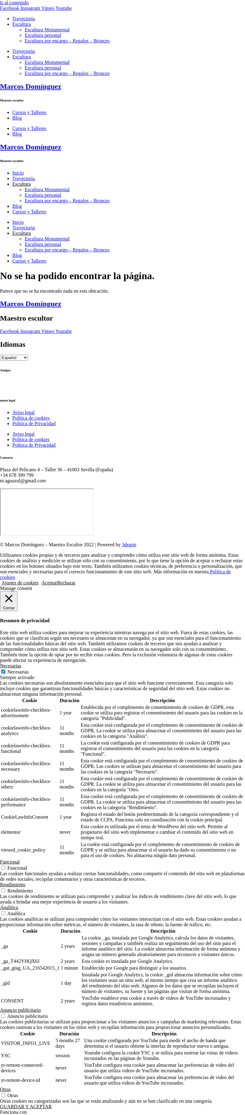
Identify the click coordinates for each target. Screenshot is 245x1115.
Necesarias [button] (10, 665)
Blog (17, 118)
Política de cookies (31, 418)
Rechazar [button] (66, 582)
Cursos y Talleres (29, 112)
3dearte (129, 544)
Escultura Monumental (47, 29)
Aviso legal (23, 412)
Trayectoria (23, 18)
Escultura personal (43, 35)
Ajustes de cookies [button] (20, 582)
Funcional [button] (10, 861)
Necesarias (18, 671)
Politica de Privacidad (33, 423)
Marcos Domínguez (30, 86)
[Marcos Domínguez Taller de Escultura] (47, 512)
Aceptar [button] (49, 582)
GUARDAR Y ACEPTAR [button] (26, 1106)
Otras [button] (5, 1089)
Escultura (21, 24)
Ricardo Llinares (16, 387)
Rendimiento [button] (13, 884)
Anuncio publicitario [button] (20, 1010)
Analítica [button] (9, 907)
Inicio (18, 173)
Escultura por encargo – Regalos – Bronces (67, 40)
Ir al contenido (14, 2)
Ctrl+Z (7, 382)
